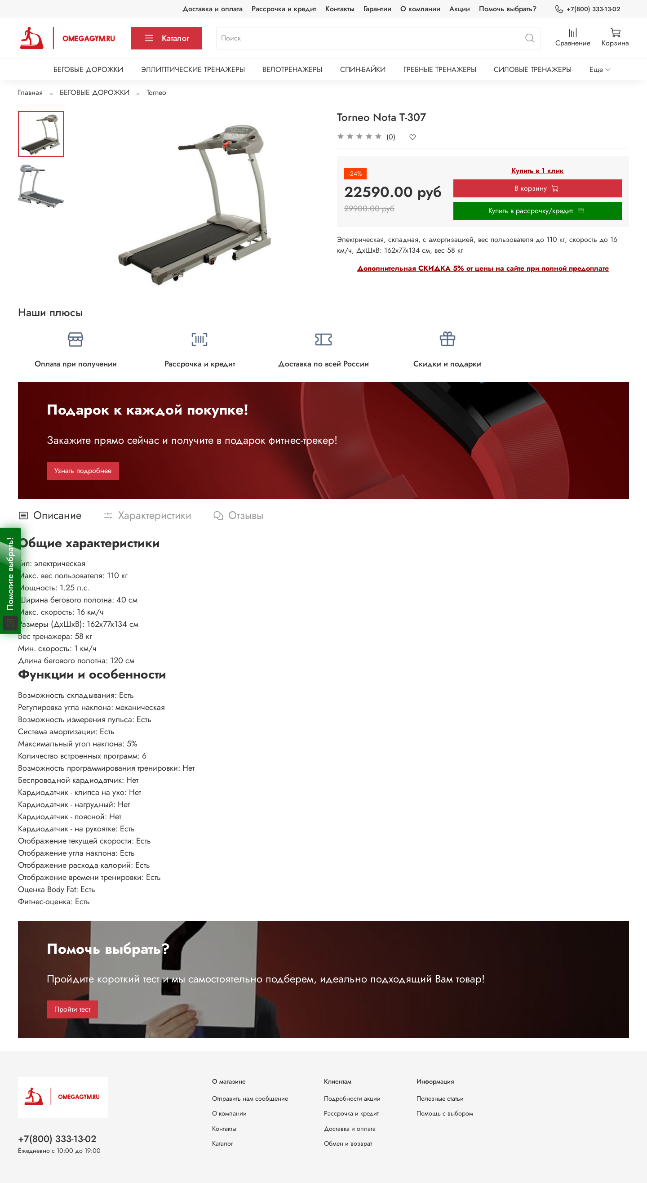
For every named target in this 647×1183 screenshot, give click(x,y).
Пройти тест (72, 1009)
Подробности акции (352, 1098)
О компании (420, 9)
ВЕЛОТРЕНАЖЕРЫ (292, 69)
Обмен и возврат (348, 1143)
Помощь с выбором (445, 1113)
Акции (459, 9)
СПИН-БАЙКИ (363, 69)
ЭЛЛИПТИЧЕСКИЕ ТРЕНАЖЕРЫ (193, 69)
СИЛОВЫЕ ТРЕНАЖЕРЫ (533, 69)
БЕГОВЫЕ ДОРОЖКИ (88, 69)
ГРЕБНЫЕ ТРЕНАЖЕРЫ (439, 69)
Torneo (156, 92)
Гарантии (377, 9)
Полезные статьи (440, 1098)
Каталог (166, 38)
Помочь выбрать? (507, 9)
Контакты (340, 9)
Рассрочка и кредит (284, 9)
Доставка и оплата (212, 9)
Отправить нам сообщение (250, 1098)
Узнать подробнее (82, 470)
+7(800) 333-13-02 (587, 9)
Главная (30, 92)
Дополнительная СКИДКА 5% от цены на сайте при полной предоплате (483, 268)
